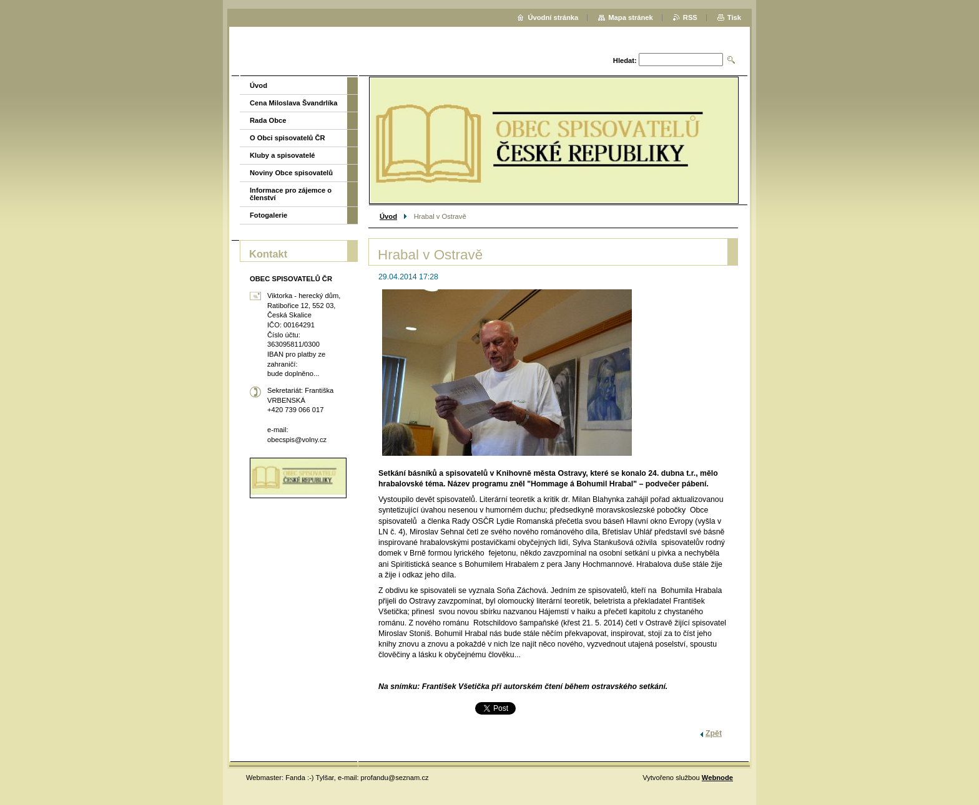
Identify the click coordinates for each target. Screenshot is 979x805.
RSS (690, 17)
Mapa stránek (630, 17)
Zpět (714, 733)
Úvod (388, 216)
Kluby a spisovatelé (282, 155)
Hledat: (625, 60)
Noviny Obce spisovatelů (291, 172)
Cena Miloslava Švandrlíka (294, 103)
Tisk (734, 17)
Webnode (717, 777)
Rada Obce (268, 120)
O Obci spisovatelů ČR (287, 138)
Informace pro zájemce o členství (291, 193)
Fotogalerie (268, 215)
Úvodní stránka (553, 17)
